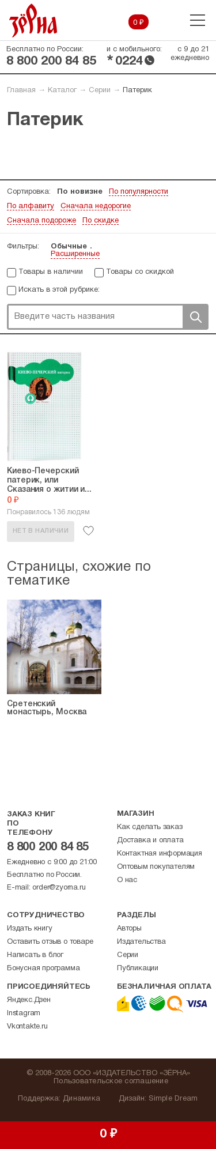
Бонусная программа (43, 968)
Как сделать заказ (150, 827)
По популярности (138, 192)
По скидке (100, 220)
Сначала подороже (41, 220)
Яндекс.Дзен (29, 1000)
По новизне (80, 192)
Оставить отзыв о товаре (50, 942)
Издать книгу (29, 928)
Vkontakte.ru (27, 1026)
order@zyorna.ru (58, 887)
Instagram (23, 1013)
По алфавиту (30, 206)
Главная (21, 90)
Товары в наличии (50, 272)
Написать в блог (35, 955)
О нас (127, 880)
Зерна (33, 20)
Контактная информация (159, 853)
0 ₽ (138, 23)
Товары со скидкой (140, 272)
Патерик (137, 90)
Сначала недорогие (95, 206)
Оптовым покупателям (156, 867)
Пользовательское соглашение (111, 1081)
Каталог (62, 90)
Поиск (195, 317)
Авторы (129, 928)
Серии (100, 90)
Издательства (141, 942)
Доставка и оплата (150, 840)
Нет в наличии (41, 531)
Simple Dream (173, 1098)
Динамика (81, 1098)
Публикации (137, 968)
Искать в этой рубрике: (59, 290)
